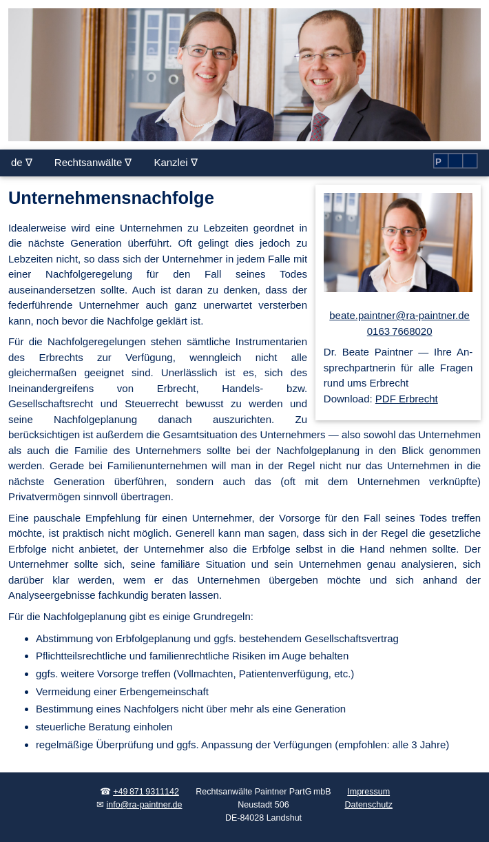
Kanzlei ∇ (175, 162)
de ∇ (21, 162)
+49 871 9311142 (146, 792)
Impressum (368, 792)
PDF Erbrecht (406, 398)
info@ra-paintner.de (145, 805)
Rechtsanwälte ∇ (93, 162)
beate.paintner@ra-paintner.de (399, 315)
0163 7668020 (400, 331)
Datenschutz (368, 805)
